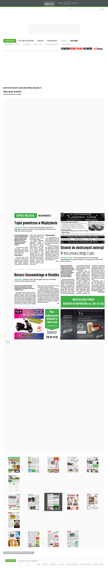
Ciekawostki (66, 44)
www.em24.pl (49, 3)
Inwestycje (38, 44)
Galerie (40, 41)
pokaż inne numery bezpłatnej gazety (19, 553)
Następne (7, 400)
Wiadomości (10, 41)
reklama (45, 564)
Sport (17, 44)
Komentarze (52, 41)
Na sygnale (27, 44)
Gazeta (64, 41)
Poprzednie (7, 159)
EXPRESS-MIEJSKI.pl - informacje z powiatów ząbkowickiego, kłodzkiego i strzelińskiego (23, 3)
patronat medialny (71, 564)
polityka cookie (98, 564)
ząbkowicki (75, 3)
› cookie (70, 9)
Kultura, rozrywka (26, 41)
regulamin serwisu (85, 564)
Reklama (74, 41)
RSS (38, 564)
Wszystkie (8, 44)
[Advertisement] (54, 70)
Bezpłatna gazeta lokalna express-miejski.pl (22, 88)
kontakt (61, 564)
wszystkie (67, 3)
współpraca (53, 564)
